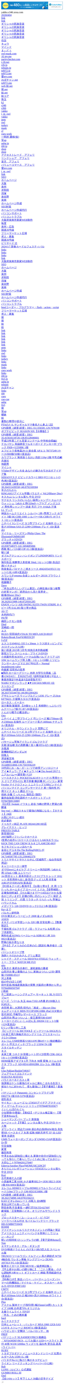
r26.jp (4, 65)
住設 (3, 40)
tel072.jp (5, 70)
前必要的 (6, 820)
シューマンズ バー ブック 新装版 (20, 1119)
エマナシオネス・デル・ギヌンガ (20, 1246)
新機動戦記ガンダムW (14, 751)
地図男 (5, 464)
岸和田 (5, 190)
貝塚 (3, 193)
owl (3, 122)
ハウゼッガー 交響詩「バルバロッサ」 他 (25, 1331)
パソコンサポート (11, 213)
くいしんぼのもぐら (12, 1109)
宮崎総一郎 (7, 627)
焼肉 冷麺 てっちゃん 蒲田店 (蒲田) (21, 794)
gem (3, 119)
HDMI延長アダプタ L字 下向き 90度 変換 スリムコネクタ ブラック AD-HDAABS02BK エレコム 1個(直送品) (31, 1064)
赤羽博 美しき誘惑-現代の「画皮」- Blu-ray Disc (28, 1007)
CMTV (5, 1289)
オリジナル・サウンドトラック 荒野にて (24, 728)
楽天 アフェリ (10, 161)
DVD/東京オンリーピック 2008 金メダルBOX (27, 916)
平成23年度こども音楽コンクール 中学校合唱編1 (29, 440)
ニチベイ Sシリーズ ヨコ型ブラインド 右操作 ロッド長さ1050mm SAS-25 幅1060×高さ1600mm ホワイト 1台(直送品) (31, 1295)
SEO (3, 177)
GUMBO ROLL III (11, 1372)
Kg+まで (6, 909)
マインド (6, 47)
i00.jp (4, 146)
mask (4, 128)
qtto (3, 965)
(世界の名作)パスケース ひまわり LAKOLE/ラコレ (30, 840)
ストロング (7, 686)
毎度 (3, 223)
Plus (3, 1302)
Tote (3, 1243)
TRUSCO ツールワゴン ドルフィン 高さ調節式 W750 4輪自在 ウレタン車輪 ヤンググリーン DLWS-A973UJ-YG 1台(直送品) (31, 1259)
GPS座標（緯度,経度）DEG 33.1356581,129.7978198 (30, 428)
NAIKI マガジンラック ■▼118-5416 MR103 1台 (28, 683)
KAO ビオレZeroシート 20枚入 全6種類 (23, 1201)
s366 (3, 108)
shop (3, 149)
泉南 (3, 200)
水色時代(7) (8, 614)
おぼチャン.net (9, 80)
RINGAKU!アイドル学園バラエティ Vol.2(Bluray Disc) (31, 493)
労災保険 (6, 1146)
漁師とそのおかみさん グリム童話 (20, 955)
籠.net (4, 89)
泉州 (3, 186)
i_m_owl (5, 114)
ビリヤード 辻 (9, 243)
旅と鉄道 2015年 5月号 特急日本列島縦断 (24, 650)
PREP (4, 1334)
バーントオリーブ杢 (12, 952)
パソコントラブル (11, 216)
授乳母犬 (6, 1099)
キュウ (5, 43)
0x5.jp (4, 379)
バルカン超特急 (10, 912)
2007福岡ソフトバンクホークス (19, 836)
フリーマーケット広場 (14, 233)
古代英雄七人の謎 (11, 1178)
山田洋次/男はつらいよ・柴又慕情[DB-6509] (26, 1017)
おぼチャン (7, 387)
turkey (4, 125)
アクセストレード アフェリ (18, 155)
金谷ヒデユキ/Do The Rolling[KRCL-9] (22, 850)
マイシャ (6, 467)
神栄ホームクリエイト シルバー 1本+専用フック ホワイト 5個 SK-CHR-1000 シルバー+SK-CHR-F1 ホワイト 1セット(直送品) (31, 516)
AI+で (4, 611)
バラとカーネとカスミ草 (15, 1080)
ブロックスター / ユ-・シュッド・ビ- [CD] (25, 1217)
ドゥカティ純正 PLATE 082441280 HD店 (24, 824)
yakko (4, 111)
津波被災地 (7, 758)
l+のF (4, 640)
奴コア (5, 96)
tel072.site (6, 83)
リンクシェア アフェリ (15, 158)
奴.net (4, 92)
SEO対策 (6, 206)
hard (3, 1318)
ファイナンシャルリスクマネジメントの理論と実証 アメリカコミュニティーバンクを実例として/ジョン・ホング (30, 1233)
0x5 (3, 405)
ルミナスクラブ (10, 1321)
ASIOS (5, 919)
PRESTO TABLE (10, 830)
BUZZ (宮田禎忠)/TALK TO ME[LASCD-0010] (26, 634)
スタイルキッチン (11, 1047)
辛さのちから (9, 490)
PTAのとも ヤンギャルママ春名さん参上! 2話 (27, 424)
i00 (2, 393)
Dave (4, 585)
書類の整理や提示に (12, 421)
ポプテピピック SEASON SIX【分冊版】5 (25, 431)
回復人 (5, 755)
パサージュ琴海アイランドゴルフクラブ (24, 741)
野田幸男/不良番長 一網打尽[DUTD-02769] (25, 1207)
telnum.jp (6, 67)
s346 (3, 105)
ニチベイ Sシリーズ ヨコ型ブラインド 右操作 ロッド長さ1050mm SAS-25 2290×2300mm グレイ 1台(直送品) (31, 526)
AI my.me (6, 56)
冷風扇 (5, 748)
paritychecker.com (10, 59)
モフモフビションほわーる (16, 846)
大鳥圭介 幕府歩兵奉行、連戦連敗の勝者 (24, 968)
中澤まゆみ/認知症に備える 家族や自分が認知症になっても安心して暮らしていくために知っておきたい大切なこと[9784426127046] (31, 1159)
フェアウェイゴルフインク (16, 1073)
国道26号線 (7, 230)
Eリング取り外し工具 (13, 1027)
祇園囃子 (6, 582)
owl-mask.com (9, 53)
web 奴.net (7, 86)
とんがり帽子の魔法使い (15, 712)
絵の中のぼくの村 (11, 981)
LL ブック (7, 510)
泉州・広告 (7, 226)
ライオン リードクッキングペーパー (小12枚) (27, 1363)
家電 (3, 1149)
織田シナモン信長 (11, 621)
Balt (3, 1366)
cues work (6, 133)
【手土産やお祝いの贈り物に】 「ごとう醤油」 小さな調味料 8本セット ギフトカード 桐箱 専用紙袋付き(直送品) (31, 1272)
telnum (4, 384)
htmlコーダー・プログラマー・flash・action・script (30, 307)
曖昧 (3, 414)
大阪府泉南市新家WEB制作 (17, 220)
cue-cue (5, 399)
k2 (2, 102)
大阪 (3, 183)
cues (3, 396)
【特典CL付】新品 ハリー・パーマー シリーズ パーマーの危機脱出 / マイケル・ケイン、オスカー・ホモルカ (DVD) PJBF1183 (31, 1282)
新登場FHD (7, 833)
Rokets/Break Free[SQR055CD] (18, 637)
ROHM (5, 1227)
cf (2, 131)
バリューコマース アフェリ (18, 165)
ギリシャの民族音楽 (12, 23)
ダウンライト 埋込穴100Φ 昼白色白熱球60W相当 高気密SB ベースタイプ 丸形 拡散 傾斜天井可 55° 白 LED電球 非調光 (32, 1132)
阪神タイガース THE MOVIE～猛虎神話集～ (26, 1266)
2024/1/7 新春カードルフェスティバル (22, 246)
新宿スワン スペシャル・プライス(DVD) (24, 653)
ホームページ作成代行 (14, 210)
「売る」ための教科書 (14, 1315)
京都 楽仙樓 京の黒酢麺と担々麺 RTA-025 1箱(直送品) (32, 745)
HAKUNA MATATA (12, 1077)
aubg (3, 402)
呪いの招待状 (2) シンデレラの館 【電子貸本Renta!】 (31, 1240)
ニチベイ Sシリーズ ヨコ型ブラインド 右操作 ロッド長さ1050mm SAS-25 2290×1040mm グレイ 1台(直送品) (31, 735)
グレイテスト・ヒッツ (14, 827)
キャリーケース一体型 (14, 866)
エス (3, 630)
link (3, 18)
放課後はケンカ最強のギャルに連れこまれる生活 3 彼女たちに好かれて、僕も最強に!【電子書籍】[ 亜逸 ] (32, 1086)
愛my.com (6, 76)
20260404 (6, 15)
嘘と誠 (5, 552)
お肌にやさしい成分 (12, 817)
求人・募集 (7, 236)
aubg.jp (5, 143)
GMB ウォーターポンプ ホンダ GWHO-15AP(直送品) (31, 1139)
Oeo (3, 715)
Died (3, 624)
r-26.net (5, 62)
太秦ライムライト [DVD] (15, 1311)
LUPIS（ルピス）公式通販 (16, 1369)
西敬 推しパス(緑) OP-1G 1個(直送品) (22, 549)
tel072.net (6, 73)
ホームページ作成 (11, 203)
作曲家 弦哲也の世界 (13, 669)
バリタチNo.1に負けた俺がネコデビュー (24, 1360)
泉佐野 (5, 196)
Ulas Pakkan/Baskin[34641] (15, 1070)
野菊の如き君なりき (12, 942)
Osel (3, 1375)
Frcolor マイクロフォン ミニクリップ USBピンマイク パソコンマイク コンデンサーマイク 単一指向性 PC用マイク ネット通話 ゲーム (31, 788)
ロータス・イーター (12, 702)
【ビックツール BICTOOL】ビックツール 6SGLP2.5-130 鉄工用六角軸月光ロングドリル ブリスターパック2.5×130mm (31, 1034)
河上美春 (6, 978)
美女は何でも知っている (15, 1204)
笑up (3, 140)
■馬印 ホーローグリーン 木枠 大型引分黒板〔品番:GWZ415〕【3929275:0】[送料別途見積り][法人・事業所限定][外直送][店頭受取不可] (31, 676)
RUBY (4, 1350)
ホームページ (9, 180)
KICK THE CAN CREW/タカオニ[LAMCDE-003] (28, 843)
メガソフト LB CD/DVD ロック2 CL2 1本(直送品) (29, 906)
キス (3, 1051)
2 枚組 (4, 991)
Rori (3, 1175)
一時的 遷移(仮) (10, 136)
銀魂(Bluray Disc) (11, 595)
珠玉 (3, 99)
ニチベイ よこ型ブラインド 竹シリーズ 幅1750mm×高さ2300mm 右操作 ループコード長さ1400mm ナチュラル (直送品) (32, 722)
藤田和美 (6, 1152)
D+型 (4, 1142)
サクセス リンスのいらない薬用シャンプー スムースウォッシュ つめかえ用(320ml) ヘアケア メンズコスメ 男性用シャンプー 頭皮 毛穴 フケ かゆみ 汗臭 (31, 503)
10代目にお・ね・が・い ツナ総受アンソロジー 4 (29, 768)
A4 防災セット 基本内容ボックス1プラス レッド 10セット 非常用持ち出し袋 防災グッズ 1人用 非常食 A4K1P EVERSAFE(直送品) (31, 879)
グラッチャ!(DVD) (11, 539)
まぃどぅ (6, 50)
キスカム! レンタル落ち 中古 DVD (20, 496)
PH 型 (4, 618)
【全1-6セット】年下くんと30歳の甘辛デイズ (27, 1378)
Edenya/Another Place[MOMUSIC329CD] (23, 1165)
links (3, 249)
